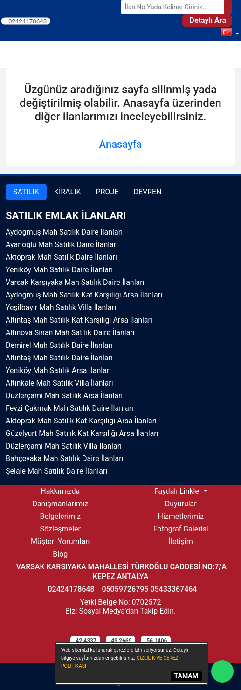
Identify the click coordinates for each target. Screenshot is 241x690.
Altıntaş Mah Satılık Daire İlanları (59, 357)
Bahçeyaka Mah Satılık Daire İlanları (65, 458)
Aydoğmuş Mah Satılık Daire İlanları (64, 232)
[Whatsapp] (222, 671)
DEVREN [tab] (147, 191)
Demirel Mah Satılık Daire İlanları (59, 345)
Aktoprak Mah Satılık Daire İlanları (61, 257)
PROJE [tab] (107, 191)
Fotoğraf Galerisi (180, 528)
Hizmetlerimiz (181, 516)
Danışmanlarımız (60, 503)
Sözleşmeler (60, 528)
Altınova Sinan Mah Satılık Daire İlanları (70, 332)
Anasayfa (120, 144)
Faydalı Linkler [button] (177, 491)
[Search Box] (173, 7)
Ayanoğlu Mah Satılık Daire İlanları (62, 244)
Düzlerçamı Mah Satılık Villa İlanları (64, 446)
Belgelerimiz (60, 516)
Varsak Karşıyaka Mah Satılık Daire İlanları (75, 282)
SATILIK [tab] (26, 191)
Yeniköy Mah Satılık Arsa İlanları (58, 370)
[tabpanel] (120, 343)
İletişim (181, 541)
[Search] (228, 7)
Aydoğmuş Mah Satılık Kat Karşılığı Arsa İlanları (84, 294)
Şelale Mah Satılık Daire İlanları (56, 471)
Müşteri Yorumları (60, 541)
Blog (60, 554)
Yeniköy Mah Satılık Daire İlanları (59, 269)
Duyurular (181, 503)
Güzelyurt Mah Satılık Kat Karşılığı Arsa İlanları (82, 433)
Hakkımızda (60, 491)
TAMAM (186, 676)
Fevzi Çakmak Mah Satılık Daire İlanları (69, 408)
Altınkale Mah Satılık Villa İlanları (59, 383)
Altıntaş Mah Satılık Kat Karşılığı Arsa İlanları (79, 320)
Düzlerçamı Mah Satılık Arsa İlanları (64, 395)
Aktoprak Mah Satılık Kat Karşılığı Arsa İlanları (81, 420)
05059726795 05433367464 (149, 589)
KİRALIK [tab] (67, 191)
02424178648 (27, 20)
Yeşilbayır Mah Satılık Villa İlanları (61, 307)
